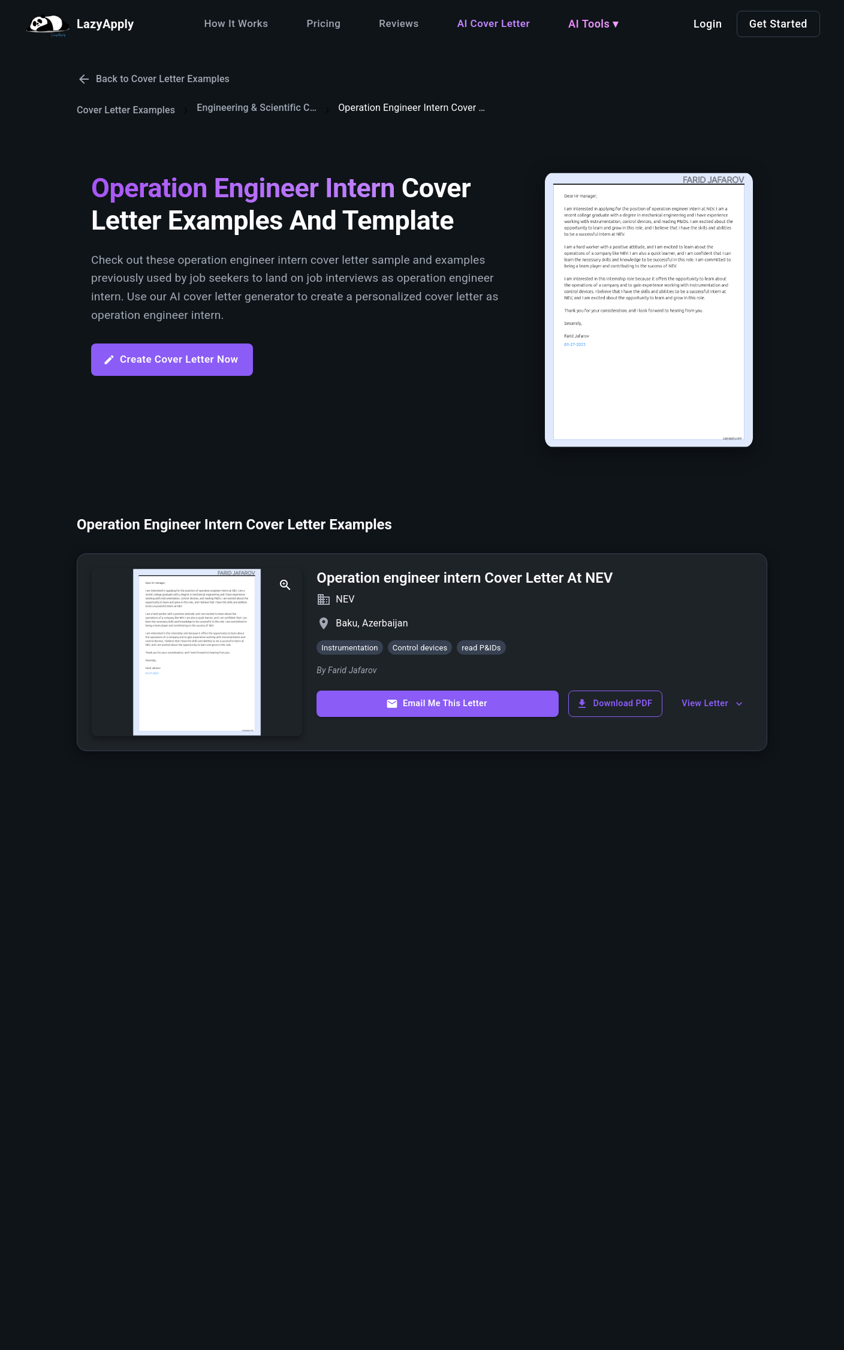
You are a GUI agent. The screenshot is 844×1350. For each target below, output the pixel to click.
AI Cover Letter (493, 23)
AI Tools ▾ (593, 23)
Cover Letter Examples (126, 110)
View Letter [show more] (713, 704)
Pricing (323, 23)
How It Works (236, 23)
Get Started (778, 23)
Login (708, 23)
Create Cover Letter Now (171, 359)
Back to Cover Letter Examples (153, 79)
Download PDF (614, 704)
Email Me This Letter (436, 704)
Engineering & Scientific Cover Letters (256, 107)
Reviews (398, 23)
